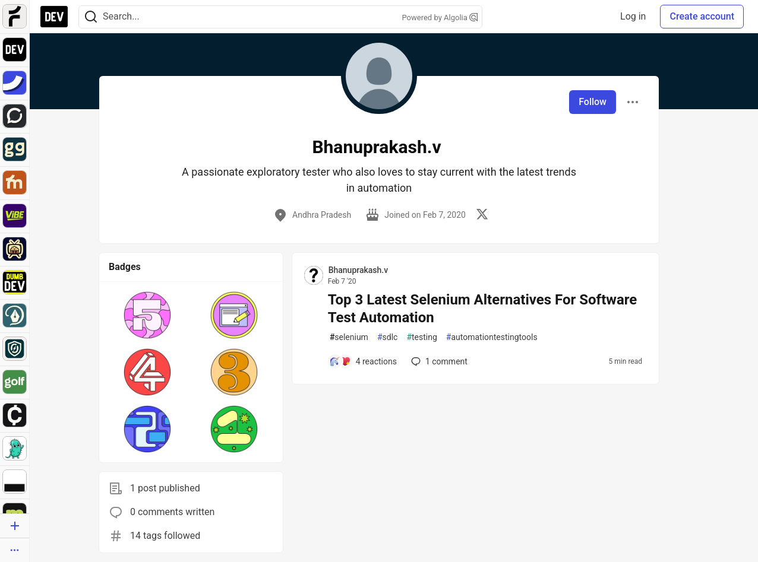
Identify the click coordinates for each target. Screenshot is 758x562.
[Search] (91, 17)
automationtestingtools (492, 337)
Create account (701, 16)
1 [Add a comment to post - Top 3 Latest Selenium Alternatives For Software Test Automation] (438, 361)
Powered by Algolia (440, 17)
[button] (147, 315)
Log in (633, 16)
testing (421, 337)
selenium (349, 337)
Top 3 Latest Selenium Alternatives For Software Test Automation (482, 308)
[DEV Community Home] (54, 16)
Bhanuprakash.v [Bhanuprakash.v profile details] (359, 270)
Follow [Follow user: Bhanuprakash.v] (593, 101)
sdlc (387, 337)
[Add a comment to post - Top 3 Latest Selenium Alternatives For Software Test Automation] (363, 361)
